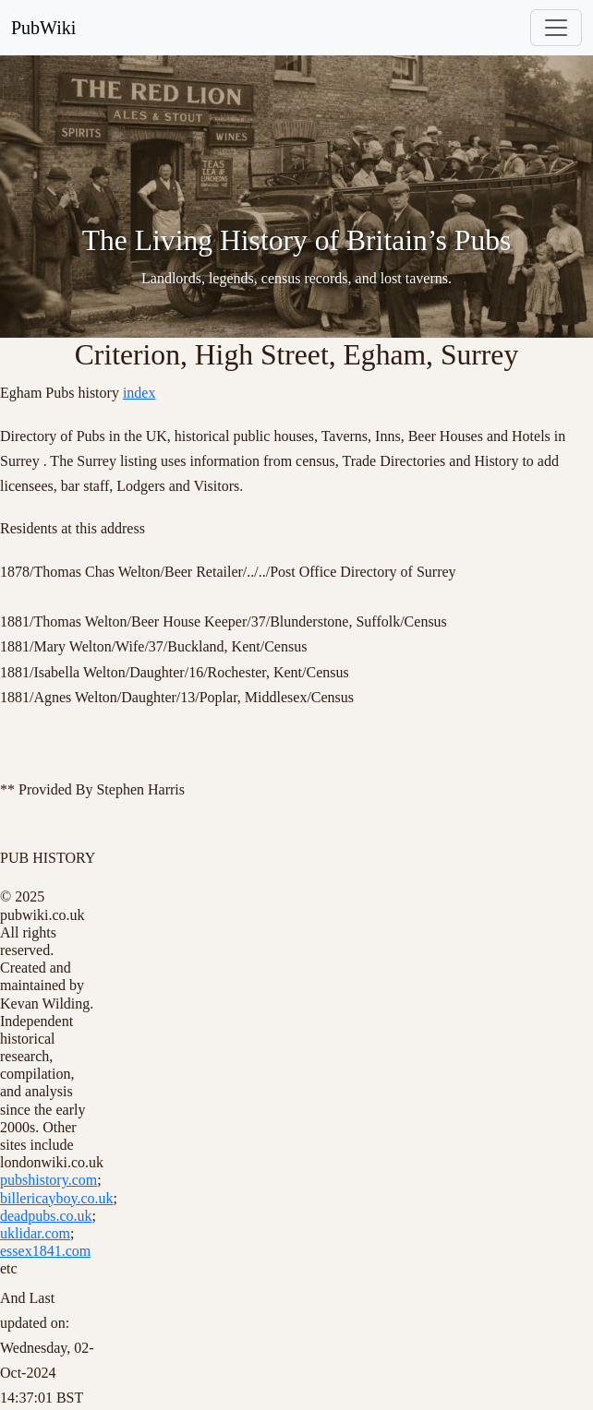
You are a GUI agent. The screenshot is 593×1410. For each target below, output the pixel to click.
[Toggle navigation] (556, 27)
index (139, 392)
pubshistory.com (48, 1180)
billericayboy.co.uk (56, 1198)
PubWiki (43, 28)
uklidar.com (35, 1233)
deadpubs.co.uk (46, 1216)
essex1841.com (45, 1251)
